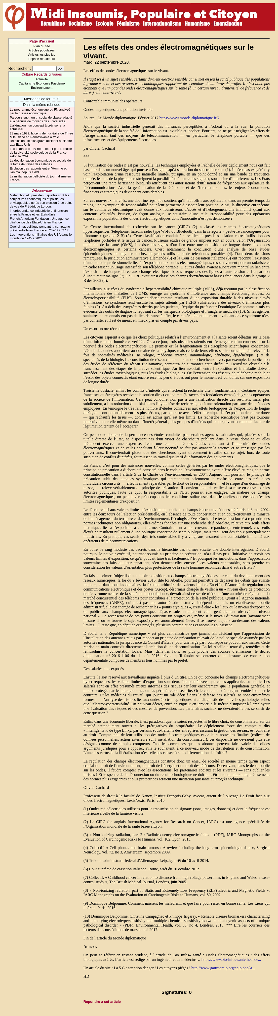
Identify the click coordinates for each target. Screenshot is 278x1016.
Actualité (42, 79)
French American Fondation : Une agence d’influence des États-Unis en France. (39, 220)
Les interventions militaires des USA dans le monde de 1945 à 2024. (41, 236)
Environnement (41, 87)
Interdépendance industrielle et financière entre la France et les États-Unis (39, 212)
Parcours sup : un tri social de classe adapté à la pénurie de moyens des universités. (41, 119)
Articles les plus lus (41, 54)
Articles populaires (42, 50)
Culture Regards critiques (42, 74)
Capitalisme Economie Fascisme (42, 83)
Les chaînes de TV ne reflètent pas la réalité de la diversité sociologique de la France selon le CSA (41, 152)
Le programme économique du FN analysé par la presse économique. (40, 111)
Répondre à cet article (102, 1002)
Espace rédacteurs (41, 59)
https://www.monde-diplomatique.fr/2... (190, 118)
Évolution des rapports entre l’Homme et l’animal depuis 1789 (38, 170)
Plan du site (41, 46)
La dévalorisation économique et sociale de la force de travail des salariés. (40, 162)
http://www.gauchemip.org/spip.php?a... (223, 968)
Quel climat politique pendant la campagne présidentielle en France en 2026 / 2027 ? (40, 228)
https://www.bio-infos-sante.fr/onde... (231, 959)
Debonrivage (42, 190)
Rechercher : (19, 68)
